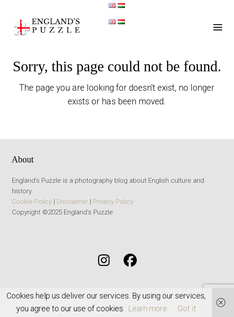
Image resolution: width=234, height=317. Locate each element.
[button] (217, 27)
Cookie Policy (32, 202)
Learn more (147, 308)
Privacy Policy (113, 202)
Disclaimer (72, 202)
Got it (187, 308)
